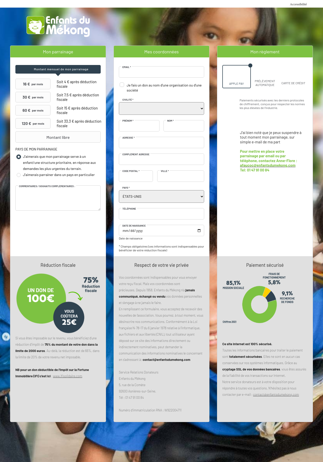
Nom (170, 120)
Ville (165, 170)
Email (126, 67)
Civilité (127, 99)
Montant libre (43, 137)
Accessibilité (298, 4)
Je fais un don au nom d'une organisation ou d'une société (164, 87)
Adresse (128, 137)
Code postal (131, 170)
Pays (126, 187)
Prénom (127, 120)
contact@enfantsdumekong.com (276, 394)
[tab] (58, 69)
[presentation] (58, 69)
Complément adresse (135, 154)
